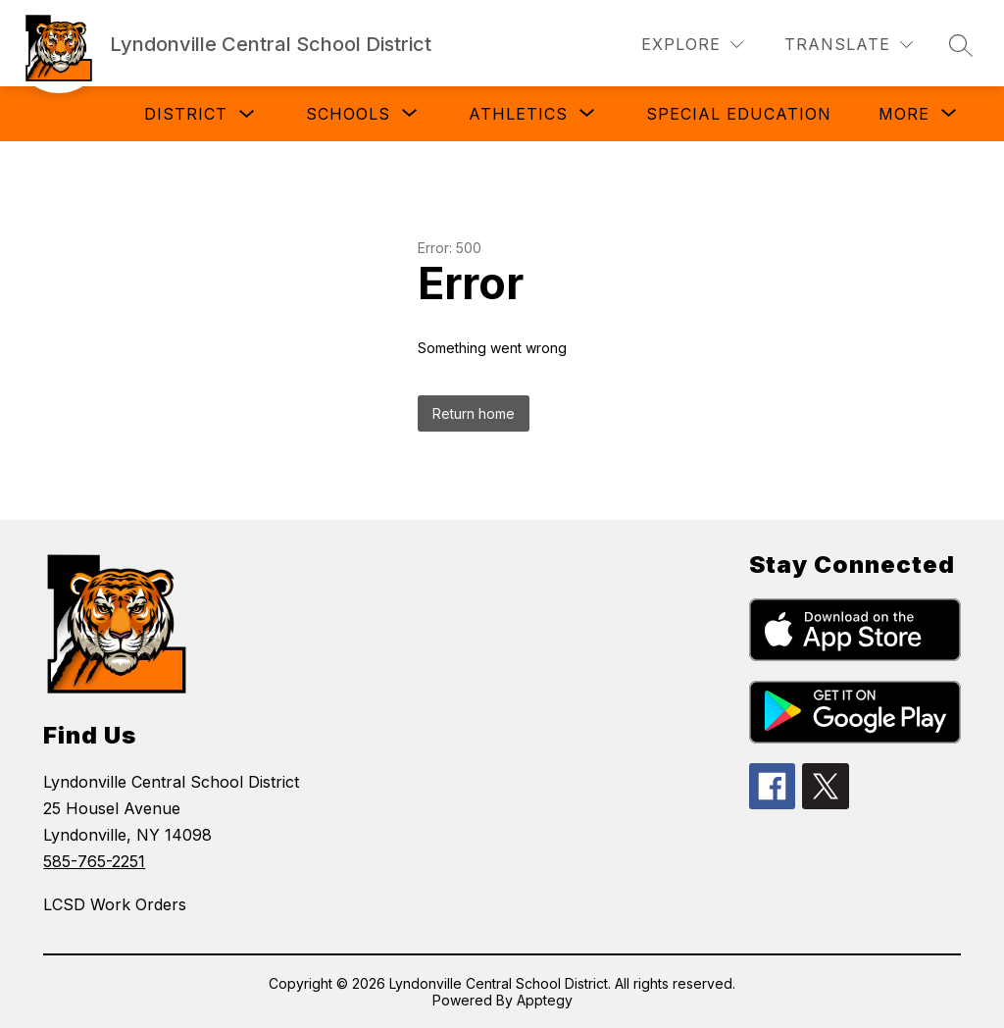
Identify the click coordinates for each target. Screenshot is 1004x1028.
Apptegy (545, 1000)
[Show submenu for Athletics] (518, 114)
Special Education (738, 114)
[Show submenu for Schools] (348, 114)
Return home (473, 413)
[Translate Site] (848, 44)
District (185, 114)
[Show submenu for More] (903, 114)
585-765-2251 (94, 861)
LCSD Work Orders (114, 904)
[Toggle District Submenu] (247, 114)
